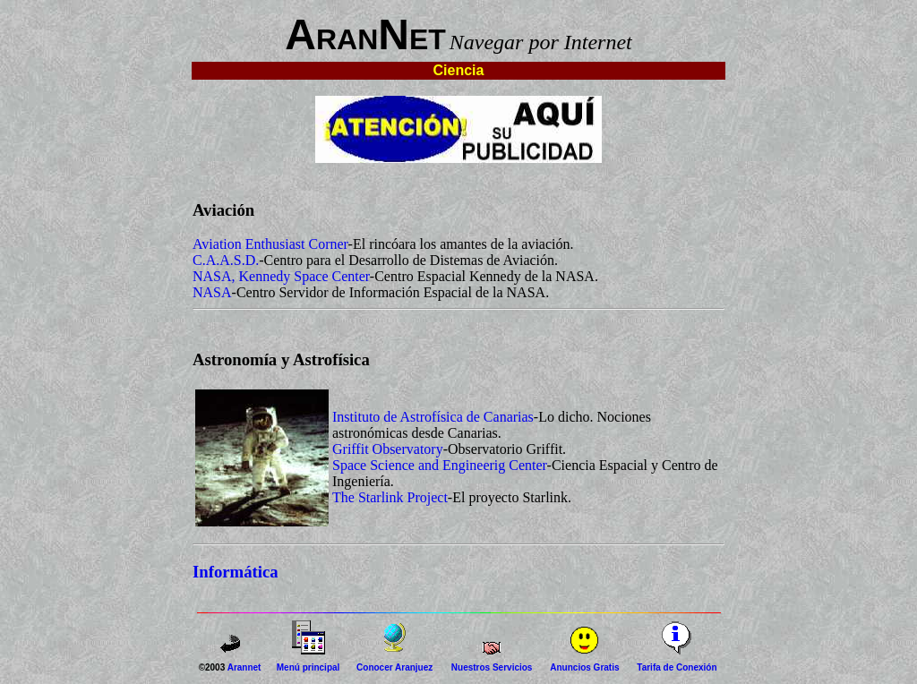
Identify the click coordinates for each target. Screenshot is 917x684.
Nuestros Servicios (492, 667)
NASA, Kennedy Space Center (281, 276)
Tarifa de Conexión (676, 667)
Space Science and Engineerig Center (439, 465)
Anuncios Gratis (584, 667)
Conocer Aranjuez (394, 667)
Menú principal (308, 667)
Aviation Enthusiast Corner (270, 244)
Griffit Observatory (387, 449)
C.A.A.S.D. (226, 260)
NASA (212, 292)
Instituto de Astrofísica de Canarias (433, 416)
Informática (236, 571)
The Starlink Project (390, 497)
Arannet (244, 667)
